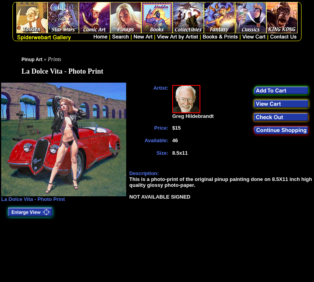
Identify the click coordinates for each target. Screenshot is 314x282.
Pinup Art (32, 59)
